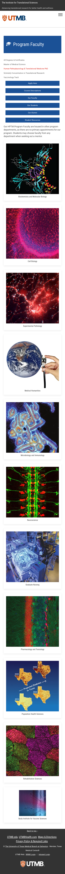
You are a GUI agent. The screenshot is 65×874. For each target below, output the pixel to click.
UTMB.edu (12, 836)
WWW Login (30, 854)
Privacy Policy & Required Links (32, 841)
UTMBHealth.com (28, 836)
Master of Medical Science (14, 64)
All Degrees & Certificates (14, 60)
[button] (60, 15)
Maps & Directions (47, 836)
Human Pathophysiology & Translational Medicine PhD (26, 69)
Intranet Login (44, 854)
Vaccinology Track (11, 77)
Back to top (32, 831)
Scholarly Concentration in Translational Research (24, 73)
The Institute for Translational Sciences (20, 2)
